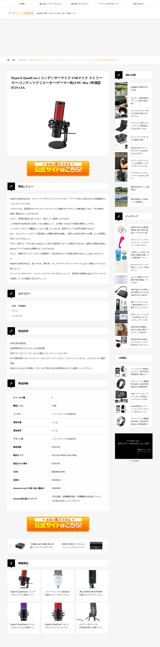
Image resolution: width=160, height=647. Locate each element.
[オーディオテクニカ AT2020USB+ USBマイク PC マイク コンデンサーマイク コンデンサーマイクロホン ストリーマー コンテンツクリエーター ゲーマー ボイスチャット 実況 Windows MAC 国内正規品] (92, 612)
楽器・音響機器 (19, 306)
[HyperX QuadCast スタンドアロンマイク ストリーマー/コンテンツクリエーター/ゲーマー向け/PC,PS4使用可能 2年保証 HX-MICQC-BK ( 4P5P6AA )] (58, 612)
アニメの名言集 (134, 461)
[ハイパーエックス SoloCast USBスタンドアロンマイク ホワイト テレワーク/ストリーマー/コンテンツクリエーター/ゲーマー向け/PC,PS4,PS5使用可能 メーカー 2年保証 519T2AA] (58, 579)
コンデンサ (17, 316)
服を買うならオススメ (80, 4)
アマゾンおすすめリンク (109, 4)
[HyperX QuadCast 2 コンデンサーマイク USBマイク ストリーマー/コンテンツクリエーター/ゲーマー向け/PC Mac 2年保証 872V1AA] (24, 579)
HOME (22, 4)
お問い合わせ (138, 4)
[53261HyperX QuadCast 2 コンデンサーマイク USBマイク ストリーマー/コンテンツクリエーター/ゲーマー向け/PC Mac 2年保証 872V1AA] (33, 545)
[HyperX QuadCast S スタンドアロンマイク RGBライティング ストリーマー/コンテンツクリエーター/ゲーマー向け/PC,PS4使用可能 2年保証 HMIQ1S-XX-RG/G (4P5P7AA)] (24, 612)
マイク (15, 311)
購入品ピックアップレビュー (51, 4)
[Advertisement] (80, 37)
